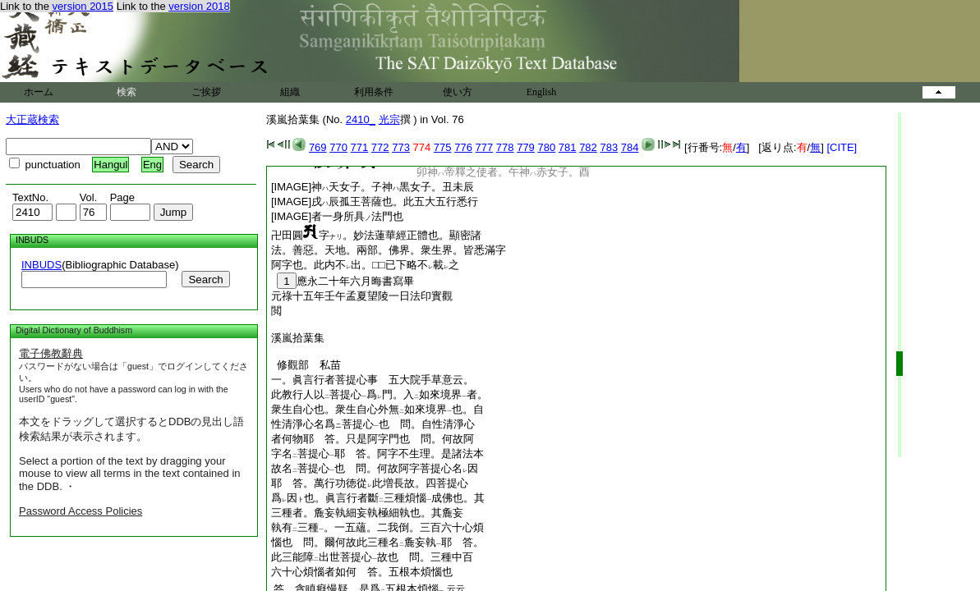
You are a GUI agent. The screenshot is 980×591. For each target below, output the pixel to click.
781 (568, 147)
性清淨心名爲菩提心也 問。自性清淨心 (373, 424)
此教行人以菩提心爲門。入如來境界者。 (379, 394)
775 (443, 147)
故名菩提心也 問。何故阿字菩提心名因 (374, 468)
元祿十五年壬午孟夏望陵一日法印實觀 (362, 296)
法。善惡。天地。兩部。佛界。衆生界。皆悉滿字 (388, 250)
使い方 (457, 92)
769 (318, 147)
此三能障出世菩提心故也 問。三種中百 (372, 557)
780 (546, 147)
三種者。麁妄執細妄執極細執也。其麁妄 (367, 512)
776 (463, 147)
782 (588, 147)
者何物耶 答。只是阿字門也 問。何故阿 (372, 439)
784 (630, 147)
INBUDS (41, 265)
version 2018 (198, 6)
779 (526, 147)
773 (401, 147)
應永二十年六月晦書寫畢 (342, 281)
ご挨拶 (206, 92)
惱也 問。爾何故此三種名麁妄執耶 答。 (377, 542)
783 (609, 147)
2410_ (360, 119)
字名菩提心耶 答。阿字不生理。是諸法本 (377, 453)
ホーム (38, 92)
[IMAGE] (372, 187)
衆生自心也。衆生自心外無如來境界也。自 (377, 409)
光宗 (389, 119)
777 (485, 147)
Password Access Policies (80, 511)
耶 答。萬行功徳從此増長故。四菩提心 (369, 483)
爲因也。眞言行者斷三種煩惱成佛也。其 (378, 498)
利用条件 (373, 92)
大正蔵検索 (32, 119)
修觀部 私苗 (306, 365)
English (542, 92)
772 (380, 147)
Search (205, 279)
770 (338, 147)
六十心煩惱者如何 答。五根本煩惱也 (362, 572)
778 (505, 147)
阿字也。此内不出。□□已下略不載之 (365, 265)
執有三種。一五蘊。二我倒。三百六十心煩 (377, 527)
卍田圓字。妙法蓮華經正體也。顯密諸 (376, 235)
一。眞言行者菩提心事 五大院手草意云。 (372, 379)
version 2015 (83, 6)
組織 (290, 92)
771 (360, 147)
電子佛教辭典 (51, 353)
